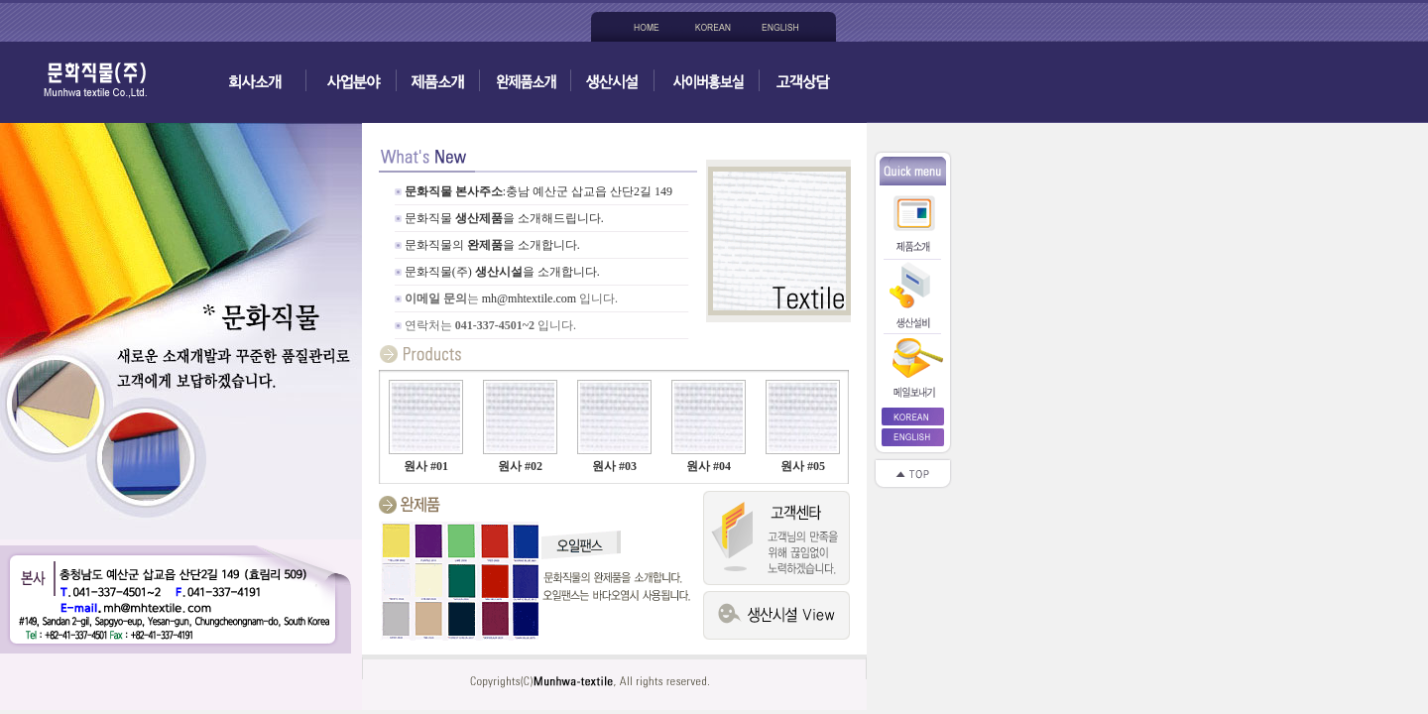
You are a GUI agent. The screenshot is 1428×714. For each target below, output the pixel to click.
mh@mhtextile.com (529, 298)
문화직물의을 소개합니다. (492, 245)
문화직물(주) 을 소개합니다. (502, 272)
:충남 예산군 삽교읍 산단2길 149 (587, 191)
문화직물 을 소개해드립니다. (504, 218)
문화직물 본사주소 (454, 191)
